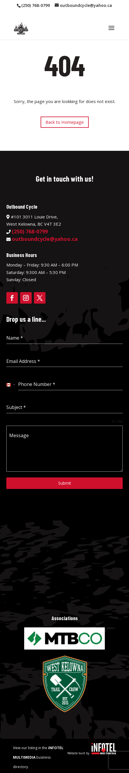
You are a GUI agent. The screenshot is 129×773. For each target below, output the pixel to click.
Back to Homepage (64, 122)
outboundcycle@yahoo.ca (45, 238)
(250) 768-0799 (35, 5)
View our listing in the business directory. (38, 757)
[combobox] (10, 384)
